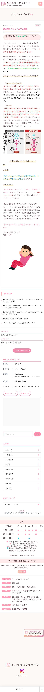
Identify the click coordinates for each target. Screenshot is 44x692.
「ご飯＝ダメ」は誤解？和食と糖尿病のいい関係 (19, 323)
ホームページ (10, 393)
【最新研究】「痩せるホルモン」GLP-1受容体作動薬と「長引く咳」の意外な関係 (22, 313)
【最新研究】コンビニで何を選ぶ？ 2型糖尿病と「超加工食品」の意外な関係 (22, 300)
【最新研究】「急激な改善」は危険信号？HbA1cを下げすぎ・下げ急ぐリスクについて (22, 307)
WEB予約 (19, 689)
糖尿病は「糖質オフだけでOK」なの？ (15, 318)
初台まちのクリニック (22, 676)
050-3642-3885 (20, 381)
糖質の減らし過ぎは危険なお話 (11, 342)
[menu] (40, 4)
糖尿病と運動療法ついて (9, 335)
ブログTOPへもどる (22, 350)
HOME (22, 511)
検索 (37, 434)
